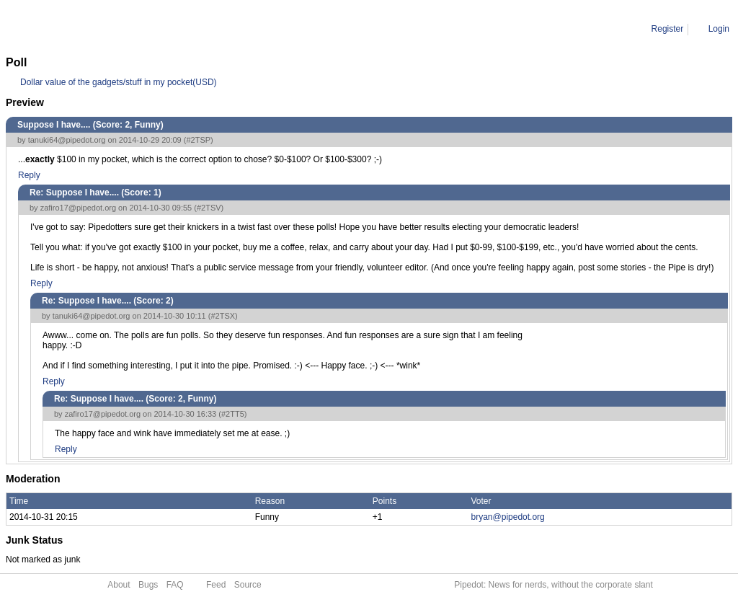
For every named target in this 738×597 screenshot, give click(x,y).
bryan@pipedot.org (508, 517)
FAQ (175, 585)
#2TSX (222, 315)
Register (668, 29)
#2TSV (209, 207)
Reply (29, 175)
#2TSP (198, 140)
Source (248, 585)
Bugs (148, 585)
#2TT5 (232, 414)
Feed (216, 585)
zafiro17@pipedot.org (78, 207)
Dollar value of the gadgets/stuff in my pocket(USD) (118, 82)
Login (718, 29)
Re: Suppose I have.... (151, 29)
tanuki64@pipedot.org (67, 140)
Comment (79, 29)
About (118, 585)
